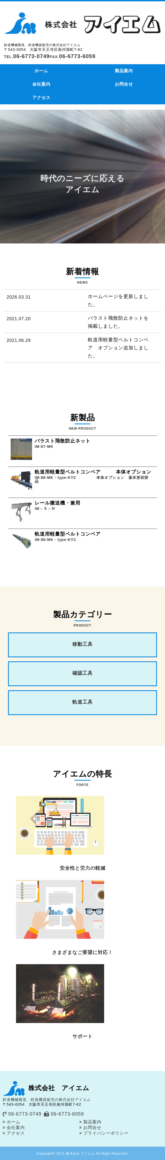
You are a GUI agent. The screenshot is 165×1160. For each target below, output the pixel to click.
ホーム (41, 70)
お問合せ (124, 84)
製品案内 (124, 70)
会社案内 (41, 84)
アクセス (41, 97)
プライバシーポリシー (106, 1133)
